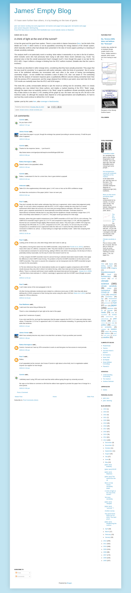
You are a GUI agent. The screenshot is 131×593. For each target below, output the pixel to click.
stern (115, 333)
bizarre (104, 268)
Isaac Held (106, 357)
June (107, 459)
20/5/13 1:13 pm (24, 326)
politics (104, 325)
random (114, 329)
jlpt (102, 310)
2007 (105, 555)
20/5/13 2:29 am (24, 167)
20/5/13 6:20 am (24, 179)
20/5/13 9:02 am (24, 195)
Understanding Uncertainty (107, 375)
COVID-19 (105, 292)
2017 (105, 429)
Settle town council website (52, 30)
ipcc (41, 109)
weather (106, 337)
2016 (105, 431)
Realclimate (107, 346)
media (103, 312)
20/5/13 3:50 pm (24, 388)
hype (115, 303)
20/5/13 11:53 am (25, 278)
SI (28, 46)
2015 (105, 434)
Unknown (22, 185)
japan (114, 305)
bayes (111, 264)
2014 (105, 437)
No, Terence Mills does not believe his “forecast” (108, 41)
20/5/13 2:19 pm (24, 368)
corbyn (109, 288)
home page (64, 26)
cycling (103, 294)
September (109, 451)
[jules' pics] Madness (108, 473)
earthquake (113, 294)
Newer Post (18, 396)
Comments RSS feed (36, 30)
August (107, 454)
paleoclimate (105, 318)
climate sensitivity (34, 109)
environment (113, 298)
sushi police (107, 335)
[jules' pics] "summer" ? (109, 507)
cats (113, 278)
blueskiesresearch (108, 272)
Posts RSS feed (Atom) (21, 30)
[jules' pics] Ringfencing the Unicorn (110, 523)
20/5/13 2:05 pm (24, 350)
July (106, 456)
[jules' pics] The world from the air (110, 478)
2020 (105, 420)
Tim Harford (107, 379)
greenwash (107, 303)
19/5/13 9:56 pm (24, 155)
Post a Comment (22, 392)
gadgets (114, 301)
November (108, 445)
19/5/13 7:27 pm (24, 125)
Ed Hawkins (107, 355)
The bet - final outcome (114, 217)
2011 (105, 543)
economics (108, 296)
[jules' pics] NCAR (110, 469)
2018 (105, 426)
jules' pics (106, 398)
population (114, 325)
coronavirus (105, 290)
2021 (105, 417)
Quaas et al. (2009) (85, 271)
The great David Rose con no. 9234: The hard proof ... (110, 516)
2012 (105, 541)
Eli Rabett (106, 360)
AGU (102, 264)
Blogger (69, 583)
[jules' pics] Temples (108, 502)
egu (102, 298)
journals (110, 310)
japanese (110, 308)
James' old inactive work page (50, 26)
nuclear (114, 314)
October (108, 448)
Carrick (21, 119)
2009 (105, 549)
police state (111, 323)
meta (112, 312)
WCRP (115, 335)
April (106, 529)
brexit (109, 274)
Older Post (90, 396)
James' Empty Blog (42, 10)
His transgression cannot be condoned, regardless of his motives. (109, 174)
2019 (105, 423)
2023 (105, 412)
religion (107, 331)
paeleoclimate (109, 316)
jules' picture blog (19, 28)
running (114, 331)
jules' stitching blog (32, 28)
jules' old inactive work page (77, 26)
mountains (104, 314)
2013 (105, 440)
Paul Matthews (24, 304)
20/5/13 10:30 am (25, 233)
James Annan (24, 131)
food (106, 300)
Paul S (21, 201)
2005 (105, 560)
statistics (107, 333)
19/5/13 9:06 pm (24, 139)
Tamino (105, 348)
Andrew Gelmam (108, 381)
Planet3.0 (106, 366)
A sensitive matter (108, 153)
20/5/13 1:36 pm (24, 338)
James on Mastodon (67, 30)
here (79, 43)
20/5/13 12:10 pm (25, 298)
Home (55, 396)
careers (103, 278)
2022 (105, 414)
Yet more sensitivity (109, 498)
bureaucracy (106, 276)
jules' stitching (107, 400)
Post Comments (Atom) (30, 400)
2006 (105, 558)
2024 (105, 409)
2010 (105, 546)
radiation (103, 329)
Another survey (109, 511)
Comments (20, 576)
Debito (105, 390)
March (107, 531)
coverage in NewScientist (50, 101)
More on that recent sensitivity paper (109, 195)
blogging (114, 268)
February (108, 534)
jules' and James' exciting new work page (27, 26)
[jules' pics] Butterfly (108, 465)
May (106, 462)
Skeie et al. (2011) (79, 293)
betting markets (106, 266)
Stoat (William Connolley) (107, 363)
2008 (105, 552)
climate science (24, 109)
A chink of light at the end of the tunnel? (110, 492)
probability (108, 327)
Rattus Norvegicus (25, 161)
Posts (18, 573)
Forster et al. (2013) (76, 247)
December (108, 442)
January (108, 537)
